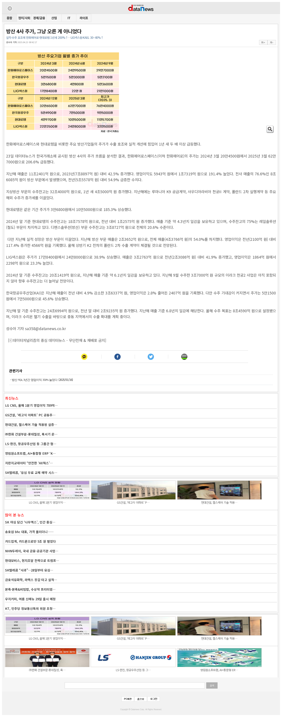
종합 (9, 17)
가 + (263, 42)
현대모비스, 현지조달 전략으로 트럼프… (32, 560)
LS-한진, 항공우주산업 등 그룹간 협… (30, 443)
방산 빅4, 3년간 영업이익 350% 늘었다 (35, 379)
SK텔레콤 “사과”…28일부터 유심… (29, 570)
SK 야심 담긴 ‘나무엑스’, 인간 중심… (30, 522)
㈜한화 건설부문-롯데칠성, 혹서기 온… (31, 434)
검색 (212, 685)
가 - (271, 42)
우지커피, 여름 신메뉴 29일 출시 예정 (30, 599)
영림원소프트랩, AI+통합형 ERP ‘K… (30, 453)
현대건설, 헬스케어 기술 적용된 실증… (31, 424)
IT (69, 17)
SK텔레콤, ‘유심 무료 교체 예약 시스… (31, 472)
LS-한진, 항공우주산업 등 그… (133, 670)
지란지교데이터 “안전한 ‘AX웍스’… (29, 463)
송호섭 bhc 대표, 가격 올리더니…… (29, 531)
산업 (54, 17)
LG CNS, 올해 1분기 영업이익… (47, 502)
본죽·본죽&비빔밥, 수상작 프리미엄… (30, 589)
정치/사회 (24, 17)
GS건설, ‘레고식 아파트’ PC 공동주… (30, 415)
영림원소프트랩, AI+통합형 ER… (219, 670)
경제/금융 (39, 17)
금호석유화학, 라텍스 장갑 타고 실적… (31, 579)
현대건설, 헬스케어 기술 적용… (219, 502)
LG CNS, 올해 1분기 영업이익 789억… (31, 405)
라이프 (84, 17)
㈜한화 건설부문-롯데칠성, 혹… (47, 670)
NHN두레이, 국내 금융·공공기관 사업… (31, 551)
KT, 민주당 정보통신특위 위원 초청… (30, 608)
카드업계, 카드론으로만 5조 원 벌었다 (30, 541)
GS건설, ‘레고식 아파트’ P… (133, 502)
